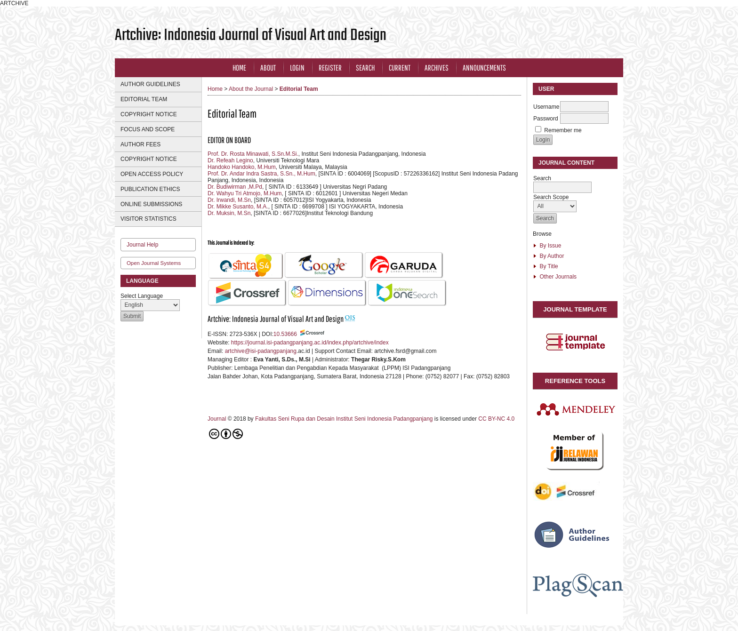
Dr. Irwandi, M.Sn (229, 200)
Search (365, 67)
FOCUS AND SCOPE (147, 129)
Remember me (562, 130)
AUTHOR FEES (140, 144)
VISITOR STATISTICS (148, 219)
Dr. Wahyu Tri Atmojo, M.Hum (245, 193)
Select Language (141, 296)
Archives (437, 67)
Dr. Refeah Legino (230, 160)
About (268, 67)
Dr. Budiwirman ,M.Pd (235, 187)
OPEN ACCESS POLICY (151, 174)
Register (330, 67)
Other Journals (558, 276)
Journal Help (142, 244)
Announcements (484, 67)
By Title (548, 266)
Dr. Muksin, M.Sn (229, 213)
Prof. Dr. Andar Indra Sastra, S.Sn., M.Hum (261, 173)
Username (546, 107)
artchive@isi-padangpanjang (261, 351)
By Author (551, 256)
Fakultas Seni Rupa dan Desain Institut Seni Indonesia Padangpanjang (344, 418)
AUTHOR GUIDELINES (150, 84)
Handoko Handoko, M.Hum (242, 167)
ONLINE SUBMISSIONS (151, 204)
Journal (218, 418)
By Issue (550, 245)
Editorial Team (299, 89)
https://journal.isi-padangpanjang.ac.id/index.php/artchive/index (310, 342)
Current (399, 67)
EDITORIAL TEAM (143, 99)
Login (297, 67)
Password (545, 118)
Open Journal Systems (154, 263)
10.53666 (285, 334)
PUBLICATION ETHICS (150, 189)
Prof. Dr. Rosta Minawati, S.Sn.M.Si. (253, 154)
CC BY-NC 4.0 (497, 418)
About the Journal (251, 89)
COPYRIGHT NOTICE (148, 114)
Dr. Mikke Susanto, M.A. (238, 206)
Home (239, 67)
